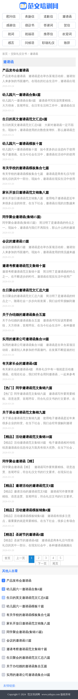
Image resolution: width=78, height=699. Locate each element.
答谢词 (48, 25)
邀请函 (67, 16)
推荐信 (48, 34)
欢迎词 (67, 34)
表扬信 (29, 16)
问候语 (29, 42)
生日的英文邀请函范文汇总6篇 (27, 597)
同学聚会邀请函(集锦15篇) (24, 632)
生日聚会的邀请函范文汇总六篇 (28, 657)
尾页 (55, 563)
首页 (5, 54)
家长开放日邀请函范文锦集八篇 (28, 623)
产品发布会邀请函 (18, 580)
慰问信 (11, 16)
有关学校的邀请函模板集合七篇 (28, 615)
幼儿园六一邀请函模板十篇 (25, 606)
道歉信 (48, 16)
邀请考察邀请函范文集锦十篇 (26, 649)
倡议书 (29, 25)
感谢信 (11, 25)
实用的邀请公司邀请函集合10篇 (28, 674)
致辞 (67, 42)
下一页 (42, 563)
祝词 (11, 34)
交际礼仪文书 (19, 54)
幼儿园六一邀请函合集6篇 (24, 589)
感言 (11, 42)
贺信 (67, 25)
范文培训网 (33, 694)
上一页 (20, 558)
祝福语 (29, 34)
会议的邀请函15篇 (18, 640)
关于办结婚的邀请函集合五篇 (26, 666)
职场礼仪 (48, 42)
